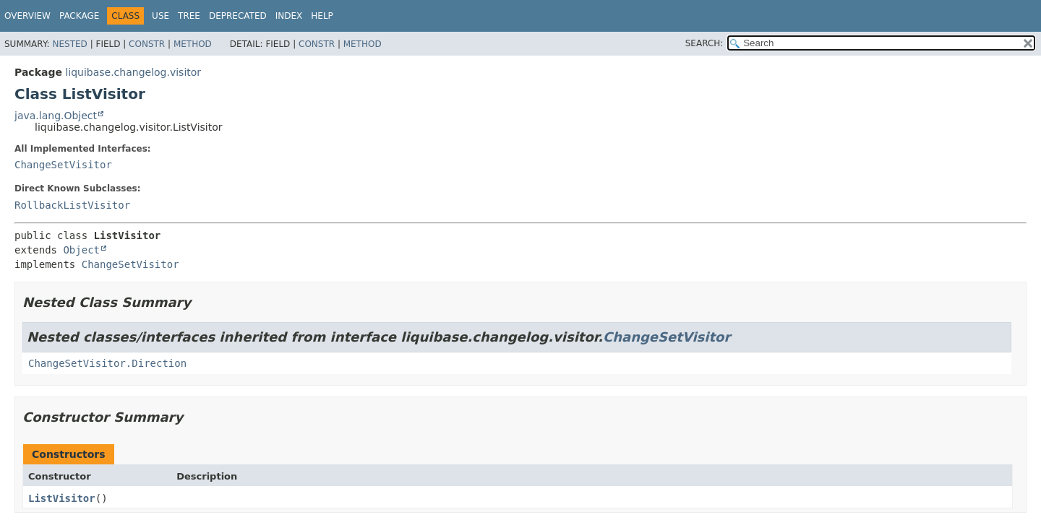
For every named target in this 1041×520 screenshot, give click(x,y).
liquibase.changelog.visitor (133, 72)
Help (322, 16)
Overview (27, 16)
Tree (189, 16)
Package (79, 16)
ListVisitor (61, 498)
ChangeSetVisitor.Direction (107, 363)
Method (193, 44)
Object (81, 250)
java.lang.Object (55, 115)
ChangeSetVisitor (63, 164)
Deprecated (238, 16)
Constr (147, 44)
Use (160, 16)
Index (289, 16)
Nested (69, 44)
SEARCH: (704, 43)
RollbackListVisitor (72, 205)
